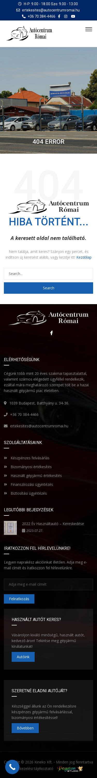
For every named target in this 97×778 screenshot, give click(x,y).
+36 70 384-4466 (24, 414)
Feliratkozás (19, 598)
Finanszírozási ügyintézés (28, 484)
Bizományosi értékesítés (28, 466)
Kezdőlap (84, 257)
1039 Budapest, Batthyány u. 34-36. (39, 403)
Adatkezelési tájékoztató (32, 768)
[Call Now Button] (12, 767)
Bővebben (25, 727)
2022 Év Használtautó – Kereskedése (53, 523)
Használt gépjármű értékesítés (33, 475)
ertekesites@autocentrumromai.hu (51, 10)
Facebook (50, 333)
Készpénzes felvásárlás (26, 457)
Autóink (23, 656)
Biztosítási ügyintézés (25, 493)
